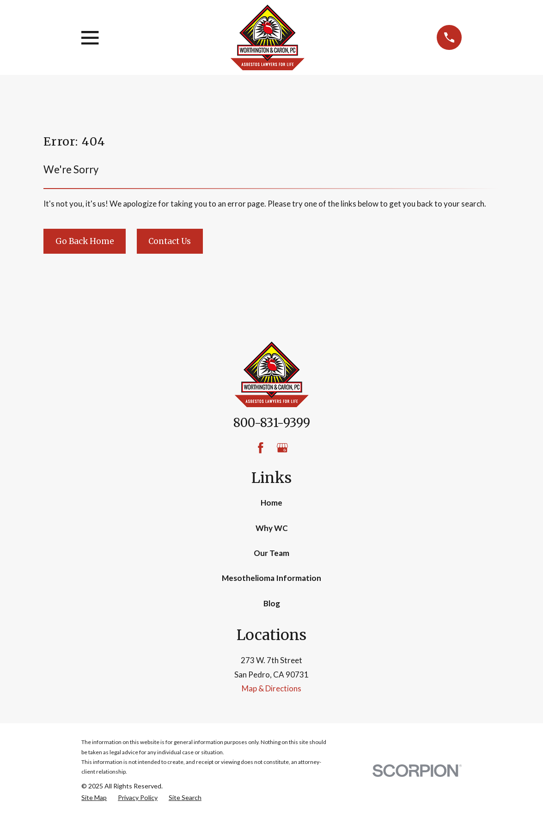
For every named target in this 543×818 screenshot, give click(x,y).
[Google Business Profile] (282, 447)
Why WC (272, 528)
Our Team (271, 553)
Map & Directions (271, 688)
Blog (271, 603)
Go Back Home (84, 241)
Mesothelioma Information (271, 578)
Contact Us (169, 241)
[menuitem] (94, 798)
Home (271, 502)
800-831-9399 (271, 422)
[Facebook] (260, 447)
